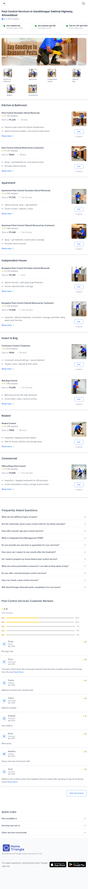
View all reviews (76, 793)
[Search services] (83, 3)
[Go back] (4, 3)
